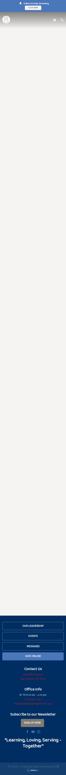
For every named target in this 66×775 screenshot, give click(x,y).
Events (33, 636)
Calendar (12, 123)
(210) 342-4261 (33, 699)
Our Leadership (33, 626)
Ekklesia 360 (33, 770)
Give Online (33, 656)
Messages (33, 646)
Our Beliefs (13, 56)
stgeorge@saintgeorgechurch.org (33, 704)
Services (11, 90)
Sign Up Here (32, 723)
